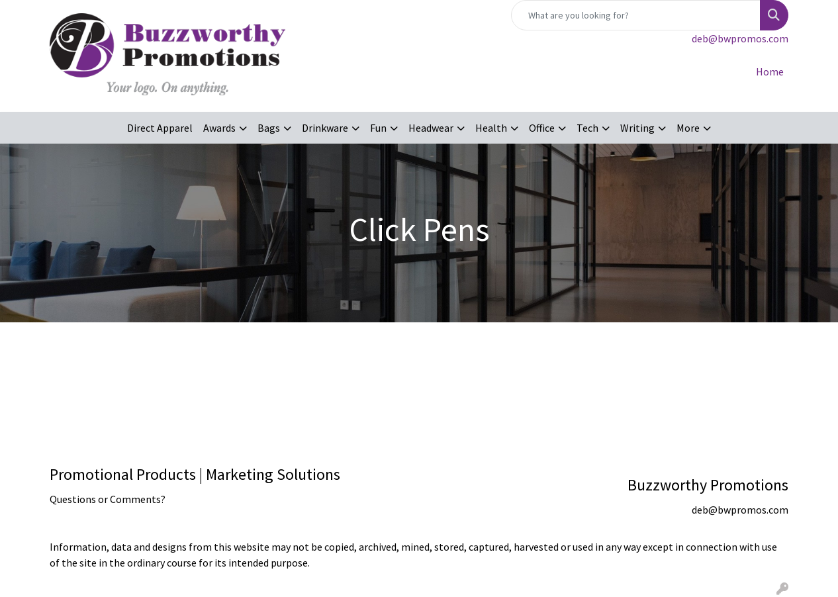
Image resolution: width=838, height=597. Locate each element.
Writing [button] (637, 127)
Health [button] (491, 127)
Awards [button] (219, 127)
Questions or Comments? (107, 499)
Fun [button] (378, 127)
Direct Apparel (160, 127)
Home (770, 71)
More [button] (688, 127)
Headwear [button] (430, 127)
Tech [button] (587, 127)
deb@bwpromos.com (740, 38)
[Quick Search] (636, 15)
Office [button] (542, 127)
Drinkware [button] (325, 127)
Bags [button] (268, 127)
